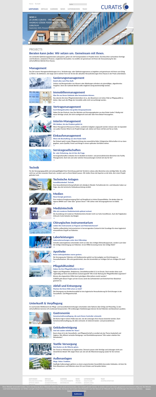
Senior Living (89, 383)
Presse (78, 381)
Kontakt (37, 4)
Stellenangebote (66, 381)
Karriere (54, 9)
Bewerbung (64, 383)
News (62, 9)
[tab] (90, 82)
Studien (78, 383)
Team (84, 9)
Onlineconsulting (35, 381)
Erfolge (44, 9)
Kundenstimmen (51, 383)
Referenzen (49, 381)
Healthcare (88, 381)
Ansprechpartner (107, 381)
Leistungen (33, 9)
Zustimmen (78, 394)
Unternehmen (74, 9)
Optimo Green (34, 383)
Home (31, 4)
